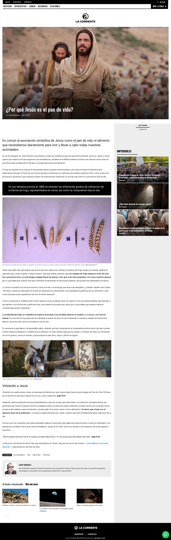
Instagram (142, 125)
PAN (28, 455)
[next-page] (7, 515)
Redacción (122, 180)
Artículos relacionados (12, 484)
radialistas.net (37, 379)
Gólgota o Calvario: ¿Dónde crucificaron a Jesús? (19, 505)
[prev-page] (3, 515)
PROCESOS (46, 455)
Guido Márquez (14, 115)
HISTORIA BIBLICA (19, 455)
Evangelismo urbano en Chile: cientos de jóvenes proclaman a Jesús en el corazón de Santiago (139, 176)
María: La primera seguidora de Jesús (89, 505)
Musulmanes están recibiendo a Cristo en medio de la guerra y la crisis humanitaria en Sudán (141, 229)
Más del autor (32, 484)
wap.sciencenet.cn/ (91, 265)
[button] (161, 2)
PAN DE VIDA (36, 455)
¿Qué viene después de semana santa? (135, 204)
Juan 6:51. (61, 396)
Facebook (143, 129)
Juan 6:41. (96, 437)
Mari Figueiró (123, 207)
